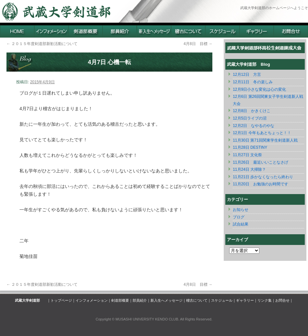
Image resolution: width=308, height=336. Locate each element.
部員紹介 (140, 300)
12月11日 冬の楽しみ (253, 82)
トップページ (61, 300)
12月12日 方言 (247, 74)
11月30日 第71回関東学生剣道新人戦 (265, 140)
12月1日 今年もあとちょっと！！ (262, 133)
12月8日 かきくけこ (251, 111)
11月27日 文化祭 (247, 155)
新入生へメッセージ (166, 300)
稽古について (196, 300)
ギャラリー (245, 300)
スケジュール (221, 300)
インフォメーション (92, 300)
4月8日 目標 (198, 43)
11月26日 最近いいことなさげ (260, 162)
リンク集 (264, 300)
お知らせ (240, 209)
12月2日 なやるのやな (253, 125)
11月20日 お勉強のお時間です (260, 184)
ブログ (238, 217)
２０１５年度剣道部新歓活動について (41, 43)
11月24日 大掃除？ (249, 169)
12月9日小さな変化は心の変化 (259, 89)
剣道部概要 (120, 300)
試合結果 (240, 224)
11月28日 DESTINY (250, 147)
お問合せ (282, 300)
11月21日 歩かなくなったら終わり (263, 177)
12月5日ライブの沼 (250, 118)
